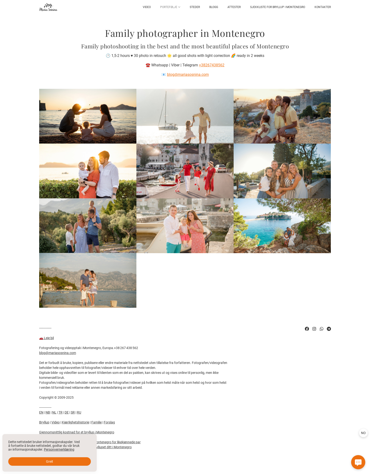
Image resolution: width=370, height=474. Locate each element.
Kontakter (323, 7)
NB (48, 412)
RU (79, 412)
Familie (96, 422)
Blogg (213, 7)
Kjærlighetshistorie (75, 422)
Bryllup (44, 422)
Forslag (109, 422)
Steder (195, 7)
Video (147, 7)
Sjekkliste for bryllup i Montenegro (277, 7)
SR (73, 412)
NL (54, 412)
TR (61, 412)
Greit (49, 461)
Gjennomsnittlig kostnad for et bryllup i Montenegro (76, 432)
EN (41, 412)
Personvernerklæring (59, 449)
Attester (234, 7)
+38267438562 (211, 65)
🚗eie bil (46, 338)
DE (67, 412)
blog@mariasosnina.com (57, 353)
